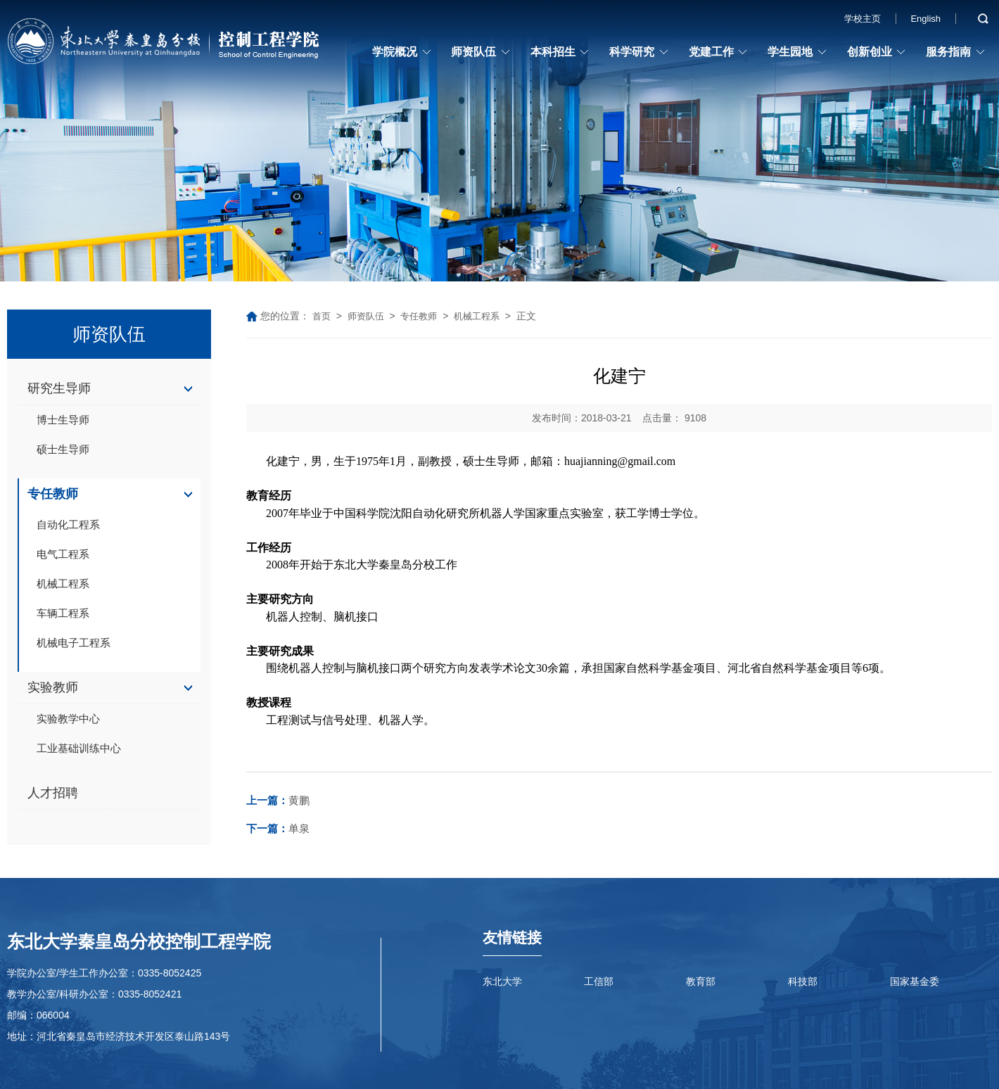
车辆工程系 (63, 613)
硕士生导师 (63, 449)
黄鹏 (278, 800)
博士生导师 (63, 420)
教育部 (700, 981)
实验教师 (52, 687)
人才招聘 (52, 793)
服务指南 (948, 52)
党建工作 (711, 52)
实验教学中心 (68, 719)
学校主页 (862, 18)
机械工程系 (63, 584)
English (925, 18)
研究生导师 (59, 388)
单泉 (278, 828)
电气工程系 (63, 554)
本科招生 (552, 52)
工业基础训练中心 (79, 748)
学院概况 (394, 52)
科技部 (802, 981)
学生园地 (790, 52)
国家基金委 (914, 981)
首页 (321, 316)
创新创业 (869, 52)
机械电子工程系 (73, 643)
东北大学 (502, 981)
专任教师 (52, 494)
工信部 (598, 981)
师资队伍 (473, 52)
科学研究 (631, 52)
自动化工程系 (68, 524)
